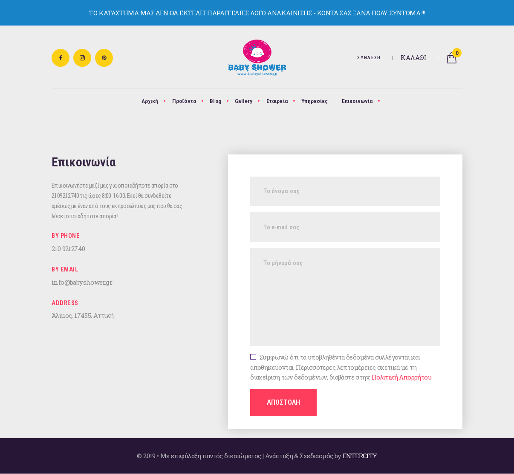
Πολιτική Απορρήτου (401, 377)
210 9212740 (68, 248)
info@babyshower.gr (82, 282)
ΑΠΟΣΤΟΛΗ (283, 402)
